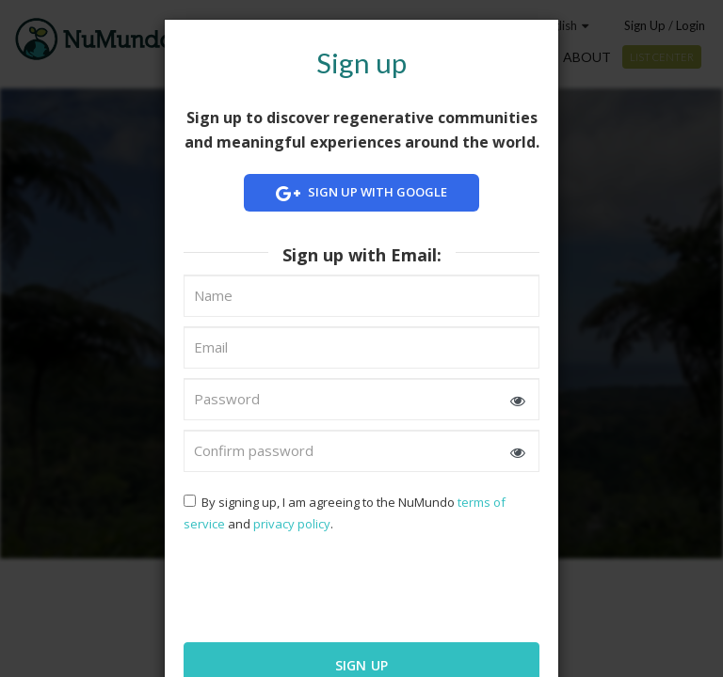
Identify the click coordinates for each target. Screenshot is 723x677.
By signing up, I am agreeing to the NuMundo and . (345, 513)
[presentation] (305, 586)
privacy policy (291, 523)
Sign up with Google (361, 193)
